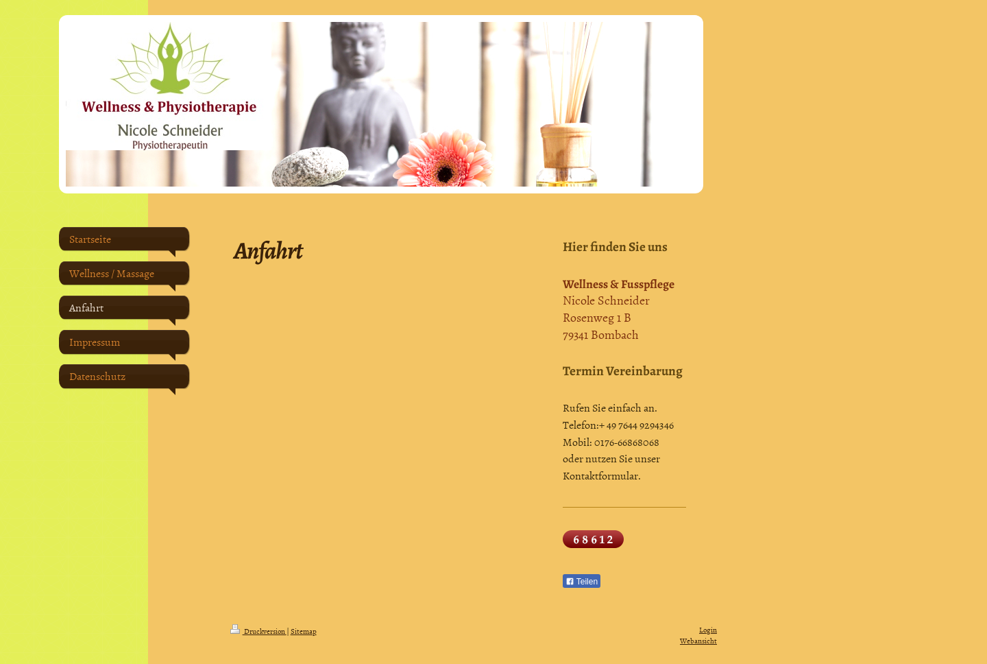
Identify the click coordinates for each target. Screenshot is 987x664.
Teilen (581, 581)
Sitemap (304, 631)
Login (708, 629)
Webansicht (698, 640)
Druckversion (258, 631)
